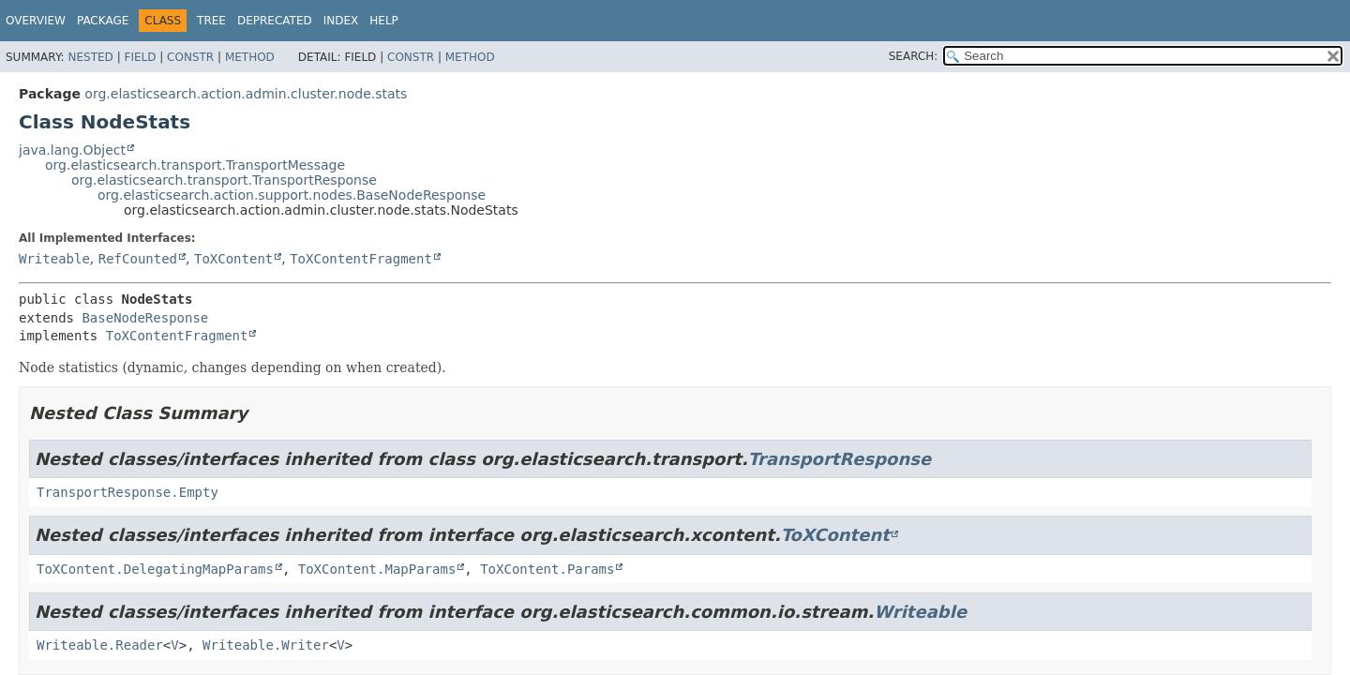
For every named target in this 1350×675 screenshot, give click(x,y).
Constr (190, 57)
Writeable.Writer (265, 645)
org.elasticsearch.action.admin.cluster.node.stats (245, 93)
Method (250, 57)
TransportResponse (839, 459)
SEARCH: (913, 56)
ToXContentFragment (361, 258)
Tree (211, 20)
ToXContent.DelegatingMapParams (155, 569)
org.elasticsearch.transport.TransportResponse (224, 180)
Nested (90, 57)
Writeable (54, 258)
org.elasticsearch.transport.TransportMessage (195, 165)
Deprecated (274, 20)
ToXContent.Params (547, 569)
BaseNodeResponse (145, 317)
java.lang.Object (72, 150)
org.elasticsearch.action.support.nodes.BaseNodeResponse (292, 195)
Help (383, 20)
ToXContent (233, 258)
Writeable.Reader (100, 645)
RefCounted (137, 258)
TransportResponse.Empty (127, 492)
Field (140, 57)
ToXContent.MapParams (377, 569)
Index (341, 20)
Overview (36, 20)
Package (102, 20)
